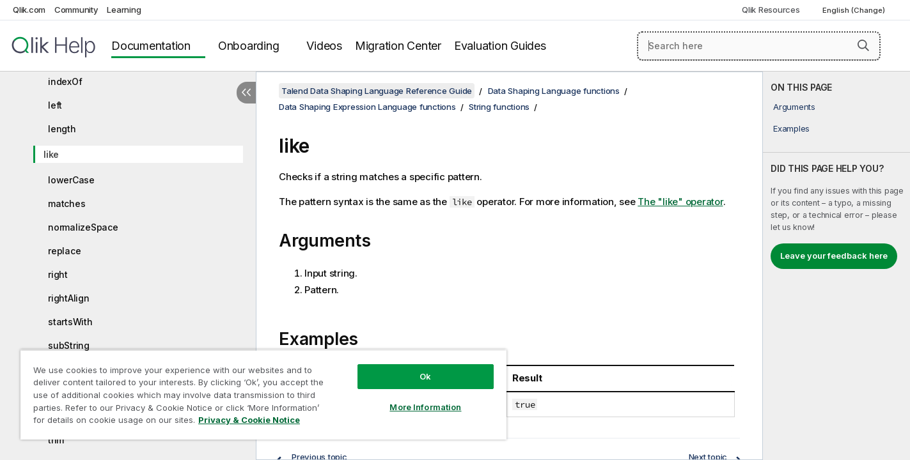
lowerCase (71, 179)
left (55, 105)
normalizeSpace (83, 227)
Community (76, 9)
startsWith (70, 321)
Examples (791, 128)
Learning (124, 9)
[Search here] (758, 46)
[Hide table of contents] (246, 92)
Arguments (794, 107)
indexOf (65, 81)
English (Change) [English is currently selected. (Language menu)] (854, 10)
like (51, 154)
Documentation (151, 45)
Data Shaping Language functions (554, 91)
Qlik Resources (771, 9)
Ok (425, 376)
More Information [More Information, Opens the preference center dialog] (425, 407)
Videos (324, 45)
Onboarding (248, 45)
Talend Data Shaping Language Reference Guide (376, 91)
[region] (263, 394)
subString (69, 345)
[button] (863, 45)
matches (66, 203)
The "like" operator (680, 201)
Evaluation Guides (500, 45)
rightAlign (69, 298)
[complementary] (836, 266)
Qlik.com (29, 9)
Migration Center (398, 45)
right (58, 274)
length (62, 128)
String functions (499, 107)
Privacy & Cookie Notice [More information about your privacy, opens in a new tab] (249, 420)
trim (56, 439)
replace (64, 250)
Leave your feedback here (834, 255)
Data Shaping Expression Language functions (367, 107)
